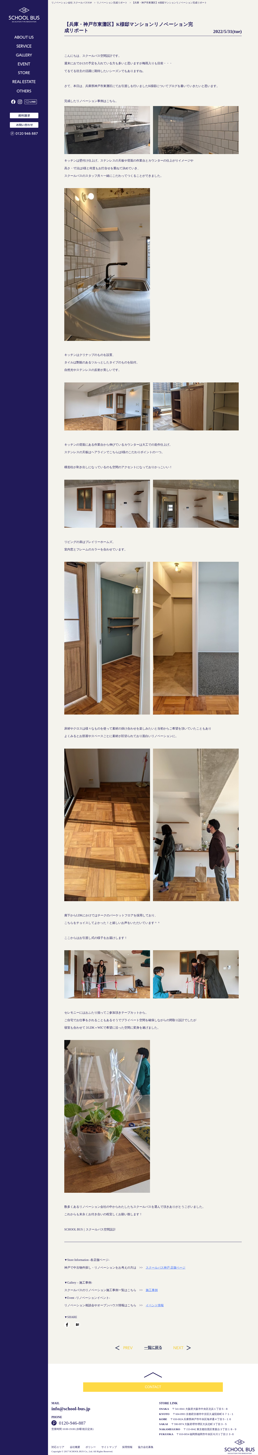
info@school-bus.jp (70, 1409)
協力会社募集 (145, 1447)
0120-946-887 (72, 1423)
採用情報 (127, 1447)
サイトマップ (109, 1447)
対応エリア (57, 1447)
